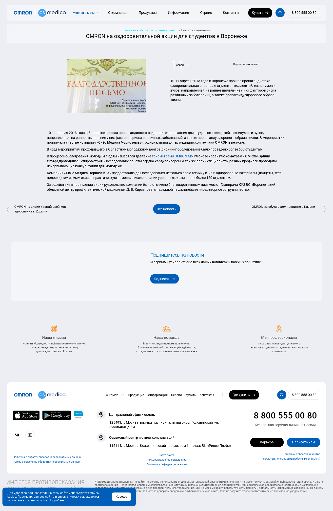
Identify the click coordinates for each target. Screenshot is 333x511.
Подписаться (164, 279)
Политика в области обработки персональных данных (47, 457)
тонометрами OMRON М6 (172, 156)
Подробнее (56, 500)
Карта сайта (166, 455)
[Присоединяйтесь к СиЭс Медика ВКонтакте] (17, 435)
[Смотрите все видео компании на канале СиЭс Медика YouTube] (30, 435)
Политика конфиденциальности (166, 464)
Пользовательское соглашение (166, 459)
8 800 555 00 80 (285, 415)
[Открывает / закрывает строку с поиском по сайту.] (280, 12)
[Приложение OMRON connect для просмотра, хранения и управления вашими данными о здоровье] (78, 415)
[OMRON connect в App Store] (26, 415)
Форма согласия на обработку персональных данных (46, 461)
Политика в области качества (301, 454)
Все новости (166, 209)
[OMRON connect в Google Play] (56, 415)
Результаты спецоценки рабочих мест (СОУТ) (290, 458)
